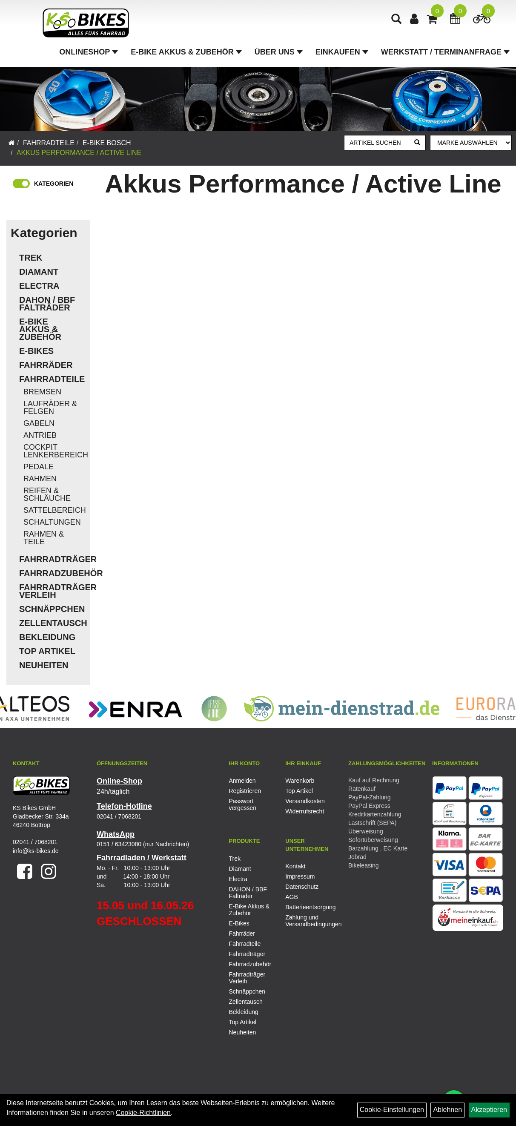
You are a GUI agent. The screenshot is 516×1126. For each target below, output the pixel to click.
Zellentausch (52, 623)
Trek (30, 257)
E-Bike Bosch (107, 142)
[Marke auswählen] (471, 142)
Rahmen (40, 478)
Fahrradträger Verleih (52, 591)
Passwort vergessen (243, 804)
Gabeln (38, 423)
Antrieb (40, 435)
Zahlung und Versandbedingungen (304, 921)
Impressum (300, 876)
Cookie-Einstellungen (392, 1109)
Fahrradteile (49, 142)
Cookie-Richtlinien (143, 1112)
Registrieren (245, 790)
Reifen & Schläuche (47, 494)
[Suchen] (417, 142)
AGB (291, 896)
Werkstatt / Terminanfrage (445, 52)
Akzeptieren (489, 1109)
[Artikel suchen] (377, 142)
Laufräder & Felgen (50, 407)
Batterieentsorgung (304, 907)
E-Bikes (36, 351)
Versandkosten (304, 801)
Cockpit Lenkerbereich (54, 451)
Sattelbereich (54, 510)
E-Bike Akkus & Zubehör (186, 52)
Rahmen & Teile (43, 538)
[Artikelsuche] (396, 20)
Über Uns (279, 52)
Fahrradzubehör (52, 573)
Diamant (38, 271)
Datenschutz (301, 886)
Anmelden (242, 780)
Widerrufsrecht (304, 811)
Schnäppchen (52, 609)
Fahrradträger (52, 559)
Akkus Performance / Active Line (79, 152)
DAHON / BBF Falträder (47, 303)
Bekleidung (47, 637)
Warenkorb (299, 780)
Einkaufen (341, 52)
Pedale (38, 466)
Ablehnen (447, 1109)
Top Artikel (47, 651)
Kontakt (295, 866)
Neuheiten (44, 665)
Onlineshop (88, 52)
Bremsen (42, 392)
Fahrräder (46, 365)
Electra (39, 285)
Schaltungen (52, 522)
